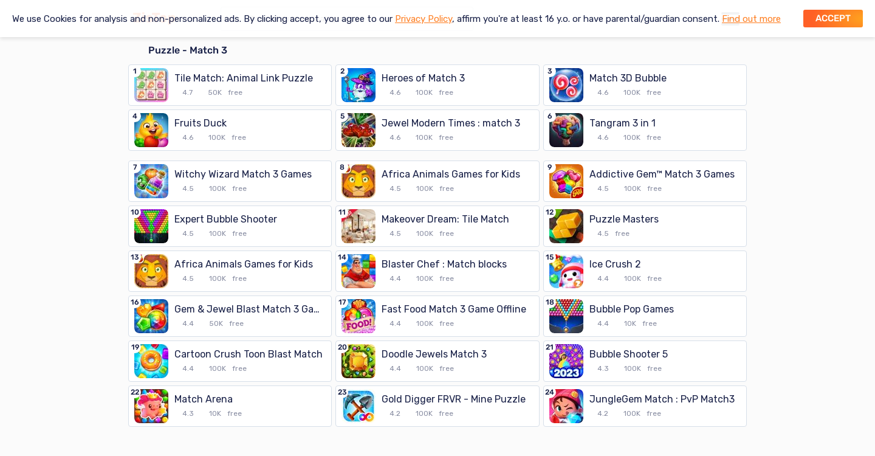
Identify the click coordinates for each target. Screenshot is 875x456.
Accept (833, 18)
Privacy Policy (423, 18)
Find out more (751, 18)
